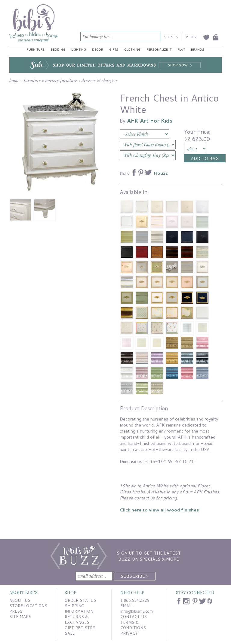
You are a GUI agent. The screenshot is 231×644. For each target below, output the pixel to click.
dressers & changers (100, 80)
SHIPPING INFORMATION (79, 608)
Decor (97, 49)
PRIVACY (128, 633)
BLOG (191, 36)
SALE (70, 633)
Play (181, 49)
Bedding (58, 49)
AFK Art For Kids (149, 120)
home (14, 80)
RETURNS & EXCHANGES (77, 619)
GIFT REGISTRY (80, 627)
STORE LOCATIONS (28, 605)
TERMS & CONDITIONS (133, 625)
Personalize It (158, 49)
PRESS (16, 611)
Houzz (161, 173)
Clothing (132, 49)
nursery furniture (61, 80)
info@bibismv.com (136, 611)
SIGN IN (171, 36)
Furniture (36, 49)
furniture (32, 80)
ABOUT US (19, 600)
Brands (197, 49)
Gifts (113, 49)
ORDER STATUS (80, 600)
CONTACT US (133, 616)
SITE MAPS (20, 616)
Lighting (78, 49)
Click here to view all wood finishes (159, 510)
